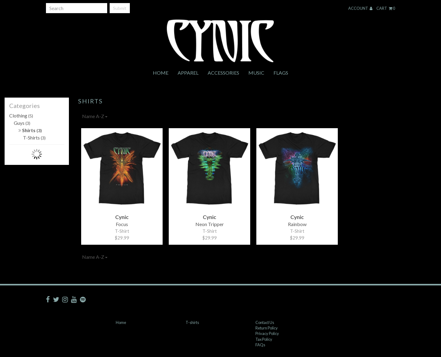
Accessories (223, 73)
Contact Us (264, 322)
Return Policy (266, 327)
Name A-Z (94, 116)
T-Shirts (34, 137)
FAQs (260, 344)
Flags (280, 73)
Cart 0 (385, 8)
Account (360, 8)
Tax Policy (263, 339)
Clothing (21, 115)
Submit (119, 8)
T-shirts (192, 322)
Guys (22, 123)
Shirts (30, 130)
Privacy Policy (267, 333)
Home (160, 73)
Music (256, 73)
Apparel (188, 73)
